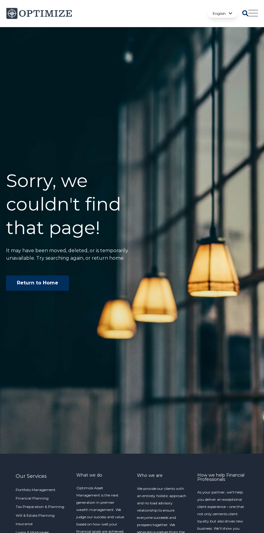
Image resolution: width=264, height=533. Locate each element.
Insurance (24, 524)
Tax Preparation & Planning (40, 506)
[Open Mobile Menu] (253, 13)
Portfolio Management (36, 489)
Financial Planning (32, 498)
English (223, 13)
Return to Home (37, 283)
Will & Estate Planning (35, 515)
